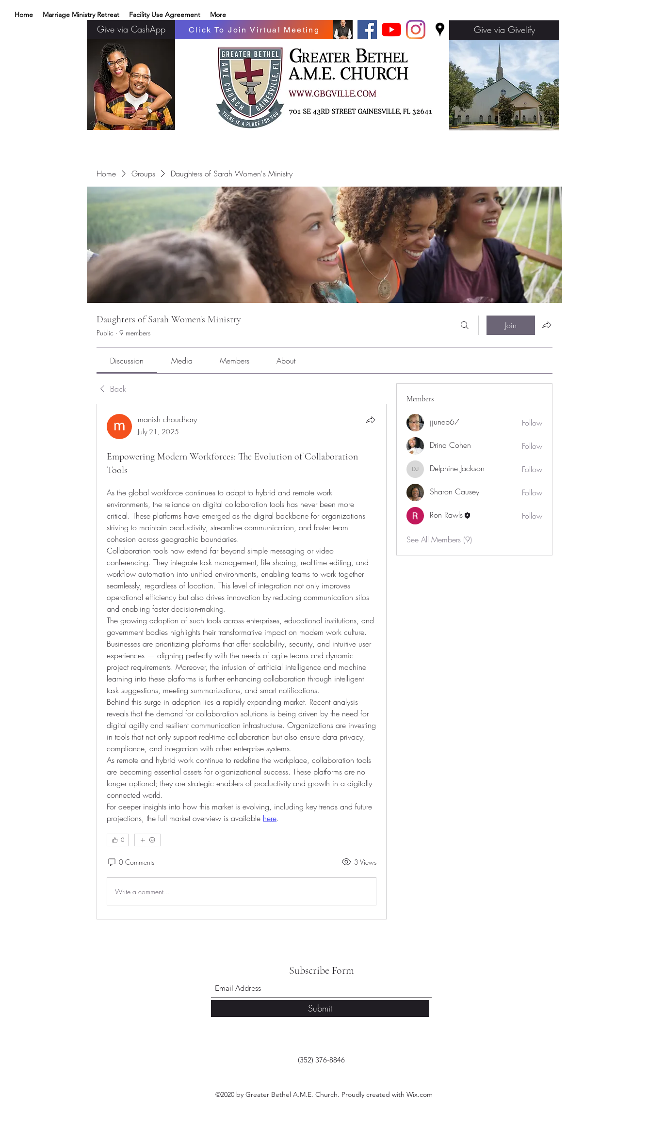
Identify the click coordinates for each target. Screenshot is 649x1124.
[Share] (370, 420)
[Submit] (320, 1008)
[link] (127, 360)
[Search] (465, 325)
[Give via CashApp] (131, 29)
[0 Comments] (130, 862)
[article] (242, 661)
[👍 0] (118, 840)
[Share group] (546, 325)
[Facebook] (367, 29)
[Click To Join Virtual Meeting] (254, 29)
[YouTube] (391, 29)
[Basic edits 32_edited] (343, 29)
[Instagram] (415, 29)
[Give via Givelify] (504, 30)
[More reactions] (147, 840)
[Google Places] (440, 29)
